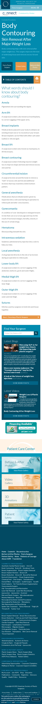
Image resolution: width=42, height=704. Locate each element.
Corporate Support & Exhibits (26, 666)
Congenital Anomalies (9, 620)
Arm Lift (29, 566)
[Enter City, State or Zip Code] (19, 333)
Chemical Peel (7, 579)
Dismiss (36, 699)
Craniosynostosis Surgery (27, 620)
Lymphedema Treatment (21, 625)
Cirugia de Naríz (7, 643)
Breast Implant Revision (10, 573)
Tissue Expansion (8, 634)
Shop (22, 673)
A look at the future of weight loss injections (19, 377)
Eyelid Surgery (27, 582)
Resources (22, 677)
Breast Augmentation (9, 570)
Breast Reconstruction (28, 616)
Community (16, 675)
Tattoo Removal (24, 606)
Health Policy (12, 677)
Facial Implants (7, 584)
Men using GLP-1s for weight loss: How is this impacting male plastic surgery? (21, 349)
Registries (24, 675)
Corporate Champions (29, 663)
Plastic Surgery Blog (25, 652)
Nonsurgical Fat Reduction (11, 602)
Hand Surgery (6, 625)
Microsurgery (6, 627)
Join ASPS (15, 673)
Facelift (36, 582)
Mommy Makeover (8, 597)
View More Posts (21, 383)
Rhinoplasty (26, 602)
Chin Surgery (17, 579)
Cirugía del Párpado (21, 643)
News (17, 556)
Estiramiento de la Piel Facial (11, 645)
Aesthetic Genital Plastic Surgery (13, 566)
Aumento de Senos (21, 641)
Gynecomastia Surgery (10, 586)
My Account (6, 673)
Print (37, 79)
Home (4, 552)
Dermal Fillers (6, 582)
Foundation (17, 559)
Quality (4, 677)
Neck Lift (19, 597)
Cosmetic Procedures (9, 20)
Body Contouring (8, 568)
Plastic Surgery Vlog (9, 654)
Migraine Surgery (18, 627)
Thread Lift (6, 609)
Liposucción (27, 645)
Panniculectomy (24, 629)
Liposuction (6, 593)
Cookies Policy (17, 692)
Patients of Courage (28, 556)
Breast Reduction (8, 575)
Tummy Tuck (15, 609)
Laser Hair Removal (8, 591)
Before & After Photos (11, 554)
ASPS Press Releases (9, 656)
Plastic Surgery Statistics (26, 654)
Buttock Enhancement (9, 577)
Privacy (9, 702)
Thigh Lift (35, 606)
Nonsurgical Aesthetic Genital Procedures (16, 600)
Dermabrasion (28, 579)
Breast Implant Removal (26, 570)
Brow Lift (18, 575)
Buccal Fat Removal (30, 575)
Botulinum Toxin (28, 568)
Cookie (17, 702)
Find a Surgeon (17, 8)
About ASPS (6, 559)
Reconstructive (23, 552)
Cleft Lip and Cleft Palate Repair (26, 618)
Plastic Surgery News (9, 652)
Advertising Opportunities (11, 663)
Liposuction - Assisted (19, 593)
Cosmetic (11, 552)
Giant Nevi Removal (22, 622)
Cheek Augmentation (26, 577)
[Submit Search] (36, 333)
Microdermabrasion (26, 595)
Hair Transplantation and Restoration (15, 588)
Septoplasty (16, 631)
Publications (6, 675)
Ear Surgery (16, 582)
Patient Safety (7, 556)
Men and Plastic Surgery (10, 595)
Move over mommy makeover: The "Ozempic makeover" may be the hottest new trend (19, 370)
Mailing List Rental (8, 666)
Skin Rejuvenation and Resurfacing (14, 604)
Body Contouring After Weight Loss (19, 411)
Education (28, 673)
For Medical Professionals (15, 670)
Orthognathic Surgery (9, 629)
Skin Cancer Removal (29, 631)
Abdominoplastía (7, 641)
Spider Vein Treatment (10, 606)
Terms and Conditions (31, 692)
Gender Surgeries (8, 622)
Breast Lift (23, 573)
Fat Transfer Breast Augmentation (25, 584)
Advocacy (33, 675)
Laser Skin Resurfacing (24, 591)
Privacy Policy (6, 692)
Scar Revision (6, 631)
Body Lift (18, 568)
